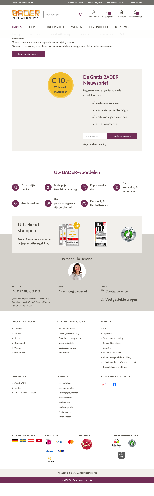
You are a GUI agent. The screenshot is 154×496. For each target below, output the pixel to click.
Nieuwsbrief (64, 365)
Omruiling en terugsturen (70, 351)
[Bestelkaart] (121, 14)
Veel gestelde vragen (121, 312)
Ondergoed (19, 356)
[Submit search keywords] (81, 14)
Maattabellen (65, 396)
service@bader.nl (74, 304)
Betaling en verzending (69, 346)
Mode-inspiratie (66, 420)
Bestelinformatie (66, 401)
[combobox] (64, 14)
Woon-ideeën (65, 429)
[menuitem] (17, 27)
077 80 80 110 (28, 304)
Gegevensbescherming (94, 157)
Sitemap (18, 341)
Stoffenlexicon (65, 410)
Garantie (107, 361)
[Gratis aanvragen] (122, 149)
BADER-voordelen (67, 341)
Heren (17, 351)
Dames (17, 346)
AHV (105, 341)
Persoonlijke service (75, 3)
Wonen (17, 361)
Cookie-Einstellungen (112, 356)
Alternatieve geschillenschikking (117, 370)
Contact (18, 401)
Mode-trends (65, 425)
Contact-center (117, 304)
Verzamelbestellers (67, 356)
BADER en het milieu (112, 365)
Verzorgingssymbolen (68, 405)
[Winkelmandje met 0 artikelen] (135, 14)
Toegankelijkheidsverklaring (115, 380)
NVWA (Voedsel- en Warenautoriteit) (119, 375)
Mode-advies (65, 415)
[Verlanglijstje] (107, 14)
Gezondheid (19, 365)
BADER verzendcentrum (25, 405)
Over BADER (20, 396)
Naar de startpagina (28, 67)
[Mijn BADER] (94, 14)
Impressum (108, 346)
